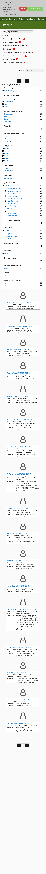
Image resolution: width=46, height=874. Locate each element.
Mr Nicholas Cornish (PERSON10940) (20, 303)
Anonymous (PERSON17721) (17, 561)
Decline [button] (23, 8)
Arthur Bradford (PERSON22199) (18, 586)
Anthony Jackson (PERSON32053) (19, 349)
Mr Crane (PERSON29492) (16, 673)
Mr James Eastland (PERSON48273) (19, 420)
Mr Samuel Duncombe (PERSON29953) (20, 326)
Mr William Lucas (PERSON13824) (19, 474)
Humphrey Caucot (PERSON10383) (19, 447)
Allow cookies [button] (35, 8)
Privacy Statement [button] (9, 14)
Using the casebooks (27, 19)
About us (40, 19)
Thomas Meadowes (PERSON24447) (20, 647)
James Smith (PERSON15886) (17, 508)
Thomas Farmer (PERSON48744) (18, 700)
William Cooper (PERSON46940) (18, 396)
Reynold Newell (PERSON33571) (18, 373)
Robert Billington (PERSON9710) (18, 723)
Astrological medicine (9, 19)
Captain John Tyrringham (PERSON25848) (21, 609)
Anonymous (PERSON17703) (17, 533)
